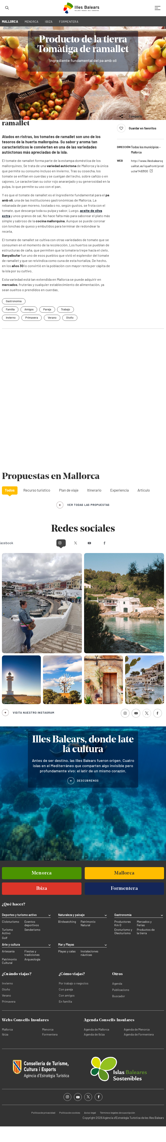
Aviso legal (90, 1128)
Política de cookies (69, 1128)
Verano (52, 333)
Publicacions (120, 1005)
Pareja (48, 325)
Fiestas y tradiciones (32, 968)
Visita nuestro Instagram (33, 728)
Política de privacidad (43, 1128)
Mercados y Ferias (144, 939)
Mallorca (7, 1045)
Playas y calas (67, 967)
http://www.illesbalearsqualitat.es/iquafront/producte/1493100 (147, 181)
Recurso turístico (36, 505)
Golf (4, 953)
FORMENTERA (68, 21)
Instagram (45, 558)
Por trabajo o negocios (73, 999)
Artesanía (8, 967)
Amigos (29, 325)
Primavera (32, 333)
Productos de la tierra (146, 947)
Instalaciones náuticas (89, 968)
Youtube (91, 558)
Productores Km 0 (122, 939)
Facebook (121, 558)
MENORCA (32, 21)
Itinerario (94, 505)
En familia (65, 1017)
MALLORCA (10, 21)
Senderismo (32, 945)
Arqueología (32, 975)
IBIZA (49, 21)
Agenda (117, 999)
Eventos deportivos (31, 939)
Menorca (47, 1045)
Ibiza (5, 1050)
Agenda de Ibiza (94, 1050)
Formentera (49, 1050)
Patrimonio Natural (88, 939)
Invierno (11, 333)
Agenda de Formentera (139, 1050)
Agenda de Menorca (137, 1045)
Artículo (143, 505)
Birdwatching (67, 937)
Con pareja (66, 1005)
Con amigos (67, 1011)
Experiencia (119, 505)
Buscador (118, 1011)
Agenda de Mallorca (96, 1045)
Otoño (70, 333)
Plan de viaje (68, 505)
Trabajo (66, 325)
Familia (10, 325)
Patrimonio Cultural (9, 976)
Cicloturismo (10, 937)
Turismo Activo (7, 947)
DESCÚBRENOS (88, 796)
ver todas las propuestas (88, 520)
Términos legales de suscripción (117, 1128)
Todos (10, 505)
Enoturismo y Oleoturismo (123, 947)
